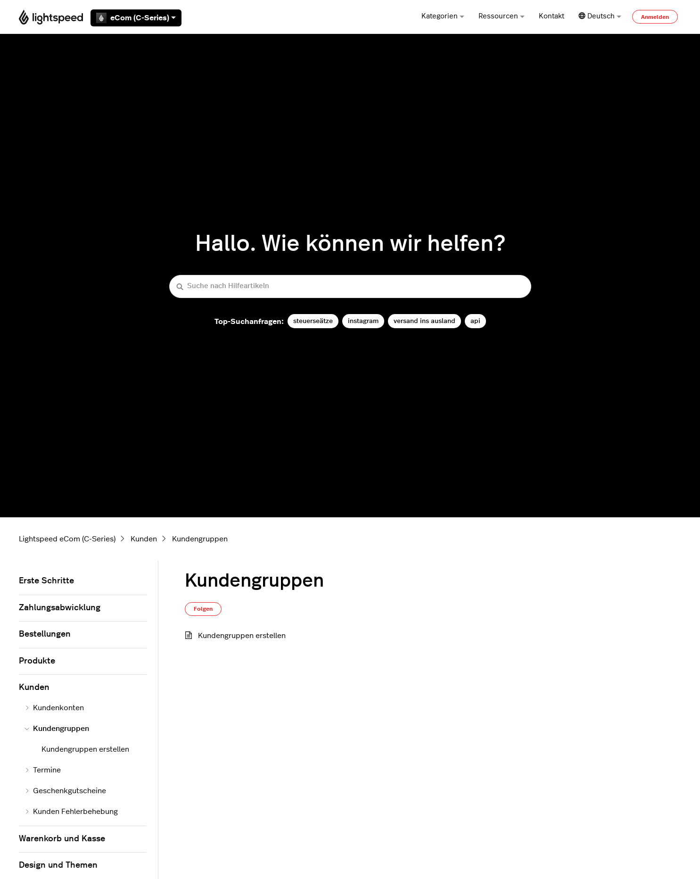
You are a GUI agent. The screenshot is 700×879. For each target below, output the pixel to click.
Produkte (37, 661)
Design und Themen (58, 865)
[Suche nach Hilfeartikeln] (350, 286)
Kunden (144, 539)
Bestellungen (45, 634)
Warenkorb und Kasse (62, 839)
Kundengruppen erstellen (242, 635)
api (475, 320)
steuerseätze (313, 320)
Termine (43, 770)
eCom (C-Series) (136, 18)
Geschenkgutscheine (65, 791)
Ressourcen (501, 16)
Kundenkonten (54, 708)
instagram (363, 320)
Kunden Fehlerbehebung (71, 811)
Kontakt (551, 16)
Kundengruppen (200, 539)
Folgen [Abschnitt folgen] (203, 609)
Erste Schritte (46, 581)
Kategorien (442, 16)
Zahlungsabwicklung (59, 608)
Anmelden (655, 17)
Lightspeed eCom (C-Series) (67, 539)
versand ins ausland (424, 320)
